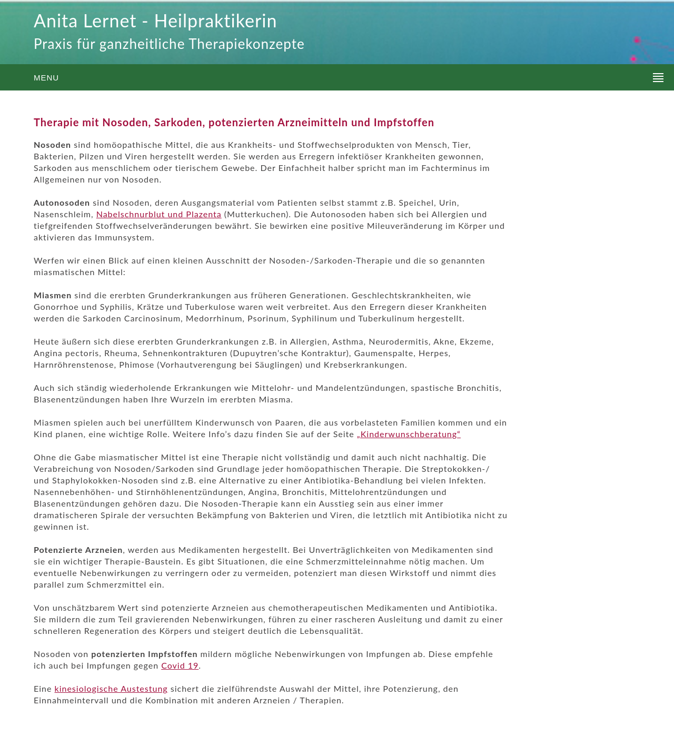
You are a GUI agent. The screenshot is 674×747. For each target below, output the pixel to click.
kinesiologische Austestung (111, 688)
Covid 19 (180, 665)
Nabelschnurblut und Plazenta (159, 214)
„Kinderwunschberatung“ (409, 434)
